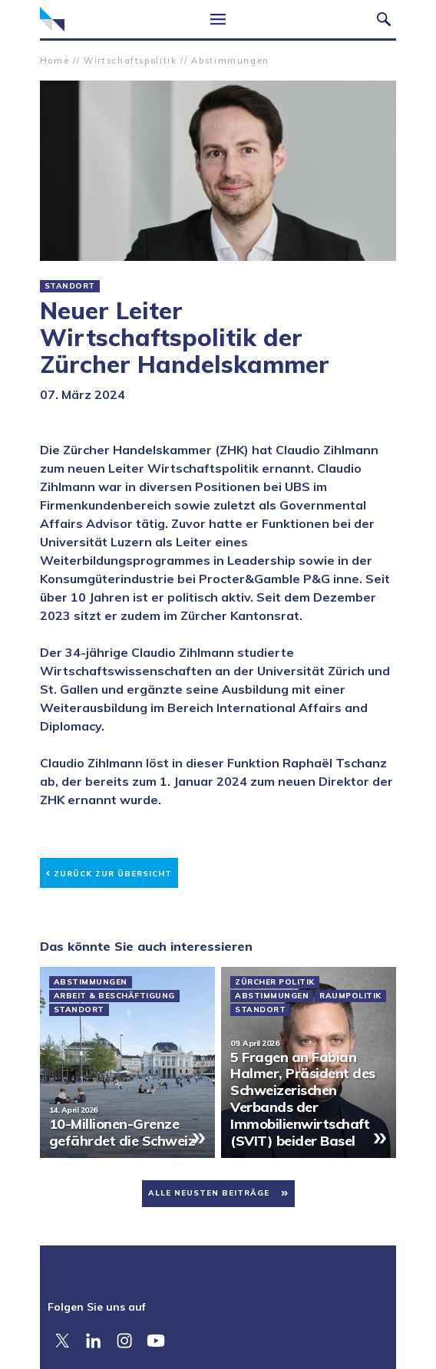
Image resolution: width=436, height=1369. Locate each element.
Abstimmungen (230, 60)
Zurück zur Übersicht (109, 871)
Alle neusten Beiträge (208, 1193)
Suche (384, 19)
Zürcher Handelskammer (52, 19)
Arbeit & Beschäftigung (114, 996)
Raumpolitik (350, 996)
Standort (70, 286)
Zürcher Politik (275, 982)
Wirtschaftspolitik (130, 60)
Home (55, 60)
